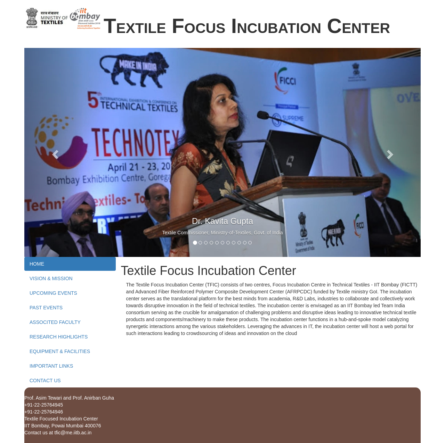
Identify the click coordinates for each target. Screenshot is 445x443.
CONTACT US (45, 380)
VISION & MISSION (51, 278)
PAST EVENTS (46, 307)
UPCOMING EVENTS (53, 293)
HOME (37, 264)
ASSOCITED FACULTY (55, 322)
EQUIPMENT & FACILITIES (60, 351)
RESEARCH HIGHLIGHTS (59, 337)
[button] (54, 152)
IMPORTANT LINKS (51, 366)
